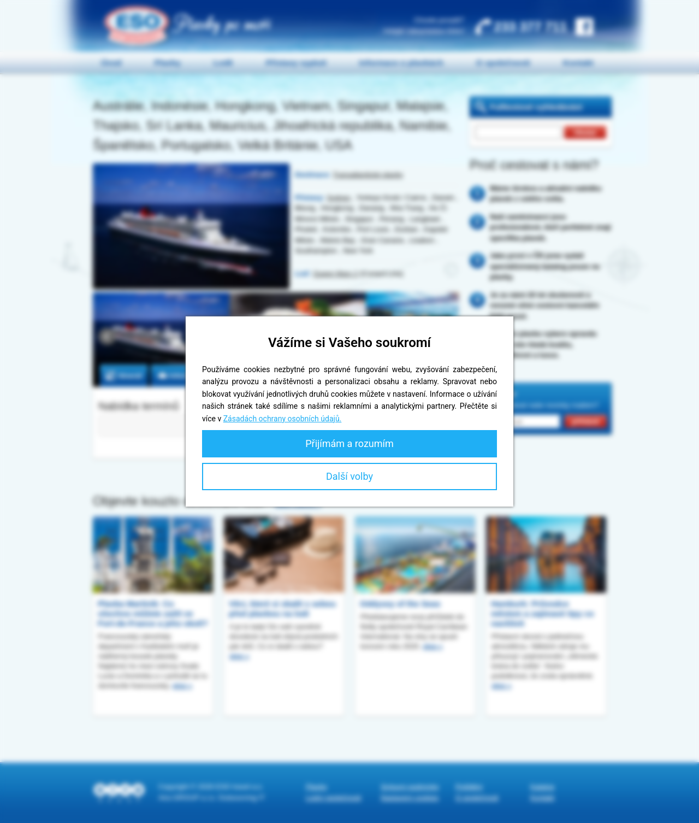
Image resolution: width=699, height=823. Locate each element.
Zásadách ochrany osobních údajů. (282, 418)
